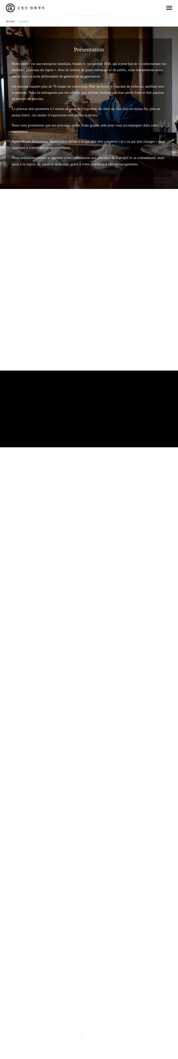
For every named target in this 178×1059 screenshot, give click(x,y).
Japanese (70, 1035)
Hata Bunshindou (88, 991)
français (107, 1035)
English (89, 1035)
